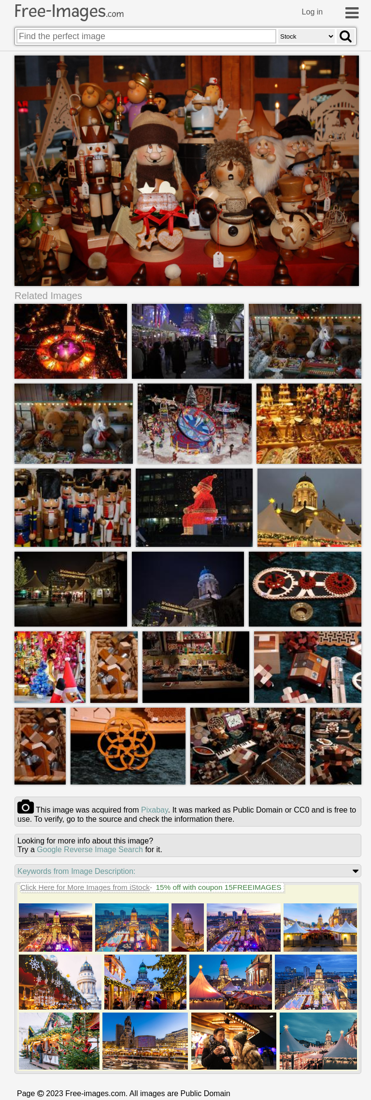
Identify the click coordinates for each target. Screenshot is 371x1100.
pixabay (154, 809)
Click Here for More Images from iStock (85, 887)
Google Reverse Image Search (90, 849)
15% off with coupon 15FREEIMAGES (218, 887)
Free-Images (69, 11)
